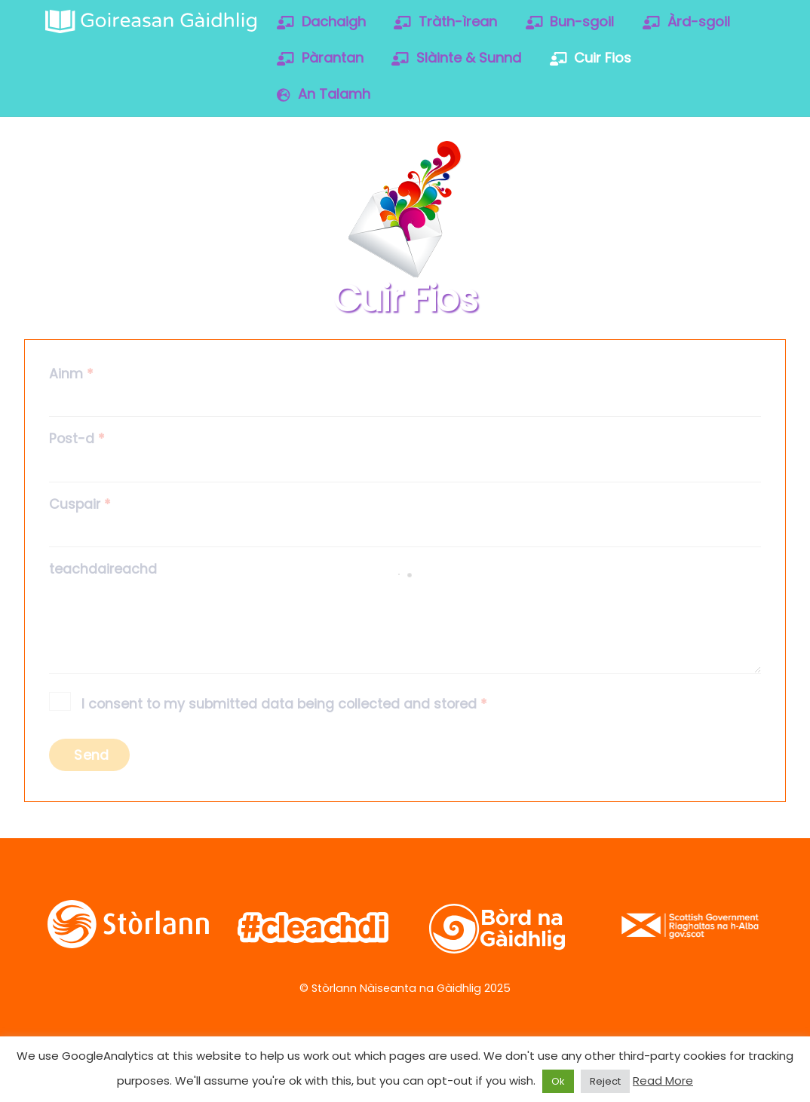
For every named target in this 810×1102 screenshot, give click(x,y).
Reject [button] (605, 1081)
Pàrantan (320, 57)
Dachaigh (321, 21)
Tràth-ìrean (445, 21)
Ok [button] (558, 1081)
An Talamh (323, 93)
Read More (663, 1080)
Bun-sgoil (570, 21)
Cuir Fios (591, 57)
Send (91, 755)
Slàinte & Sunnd (456, 57)
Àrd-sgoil (686, 21)
